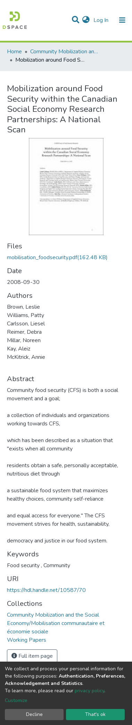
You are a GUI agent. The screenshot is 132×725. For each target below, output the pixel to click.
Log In (101, 20)
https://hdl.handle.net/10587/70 (46, 590)
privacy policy (89, 690)
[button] (86, 20)
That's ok (95, 714)
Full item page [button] (32, 656)
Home (14, 51)
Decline (34, 714)
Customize (16, 700)
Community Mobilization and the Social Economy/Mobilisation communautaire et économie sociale (65, 51)
